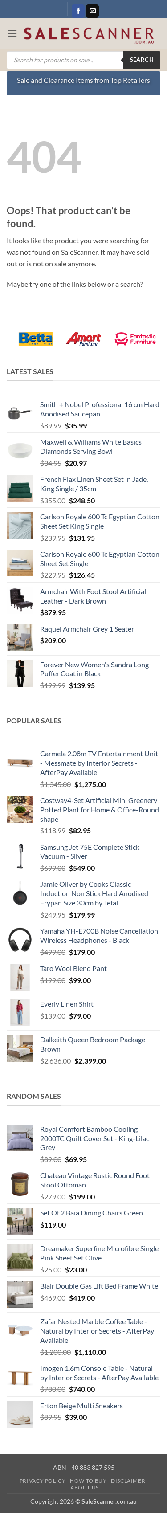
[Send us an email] (92, 11)
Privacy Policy (43, 1480)
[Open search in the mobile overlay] (83, 60)
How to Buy (88, 1480)
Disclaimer (128, 1480)
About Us (84, 1487)
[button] (12, 33)
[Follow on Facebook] (78, 11)
